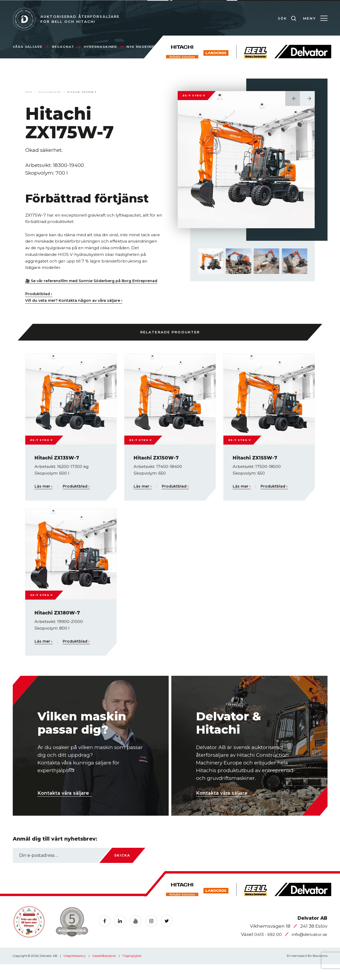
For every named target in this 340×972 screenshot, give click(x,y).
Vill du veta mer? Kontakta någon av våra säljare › (75, 306)
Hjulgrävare (51, 92)
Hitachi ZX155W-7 (256, 464)
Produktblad (77, 492)
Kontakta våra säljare (67, 800)
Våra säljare (31, 47)
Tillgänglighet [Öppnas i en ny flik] (134, 963)
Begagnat (66, 47)
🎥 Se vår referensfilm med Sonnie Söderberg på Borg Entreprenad (81, 284)
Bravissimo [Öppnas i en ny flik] (319, 963)
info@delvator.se (307, 942)
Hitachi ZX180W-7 (59, 619)
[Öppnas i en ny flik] (105, 928)
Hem (28, 92)
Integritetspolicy (75, 963)
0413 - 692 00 (264, 942)
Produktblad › (39, 300)
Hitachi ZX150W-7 (158, 464)
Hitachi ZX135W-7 (59, 464)
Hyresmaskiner (103, 47)
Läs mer (44, 492)
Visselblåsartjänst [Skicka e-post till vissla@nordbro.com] (106, 963)
